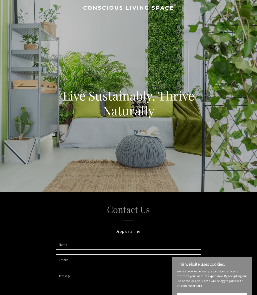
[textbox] (128, 244)
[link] (128, 8)
